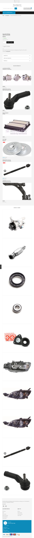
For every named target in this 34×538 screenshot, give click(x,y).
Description (5, 55)
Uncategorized (7, 15)
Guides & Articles (20, 512)
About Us (19, 511)
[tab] (17, 56)
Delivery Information (5, 515)
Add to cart (10, 42)
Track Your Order (17, 1)
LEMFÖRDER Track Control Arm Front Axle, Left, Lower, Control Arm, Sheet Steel (7, 182)
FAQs (3, 512)
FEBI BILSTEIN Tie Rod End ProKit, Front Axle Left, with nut (7, 90)
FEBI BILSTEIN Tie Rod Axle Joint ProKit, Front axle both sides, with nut (7, 161)
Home (3, 15)
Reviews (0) (5, 60)
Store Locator (4, 514)
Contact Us (4, 511)
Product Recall (4, 518)
